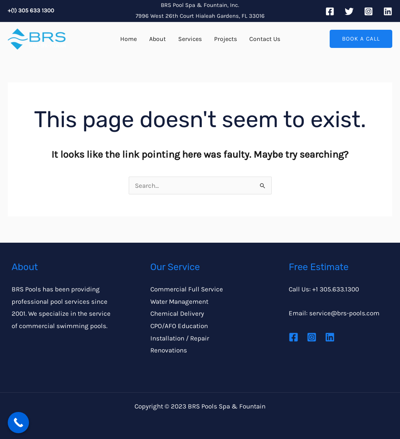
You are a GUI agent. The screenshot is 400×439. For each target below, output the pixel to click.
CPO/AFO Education (179, 326)
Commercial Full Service (186, 289)
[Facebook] (329, 11)
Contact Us (264, 39)
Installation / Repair (179, 338)
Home (128, 39)
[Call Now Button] (18, 422)
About (157, 39)
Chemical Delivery (177, 313)
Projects (225, 39)
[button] (361, 39)
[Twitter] (349, 11)
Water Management (179, 301)
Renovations (168, 350)
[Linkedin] (387, 11)
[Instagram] (368, 11)
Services (190, 39)
